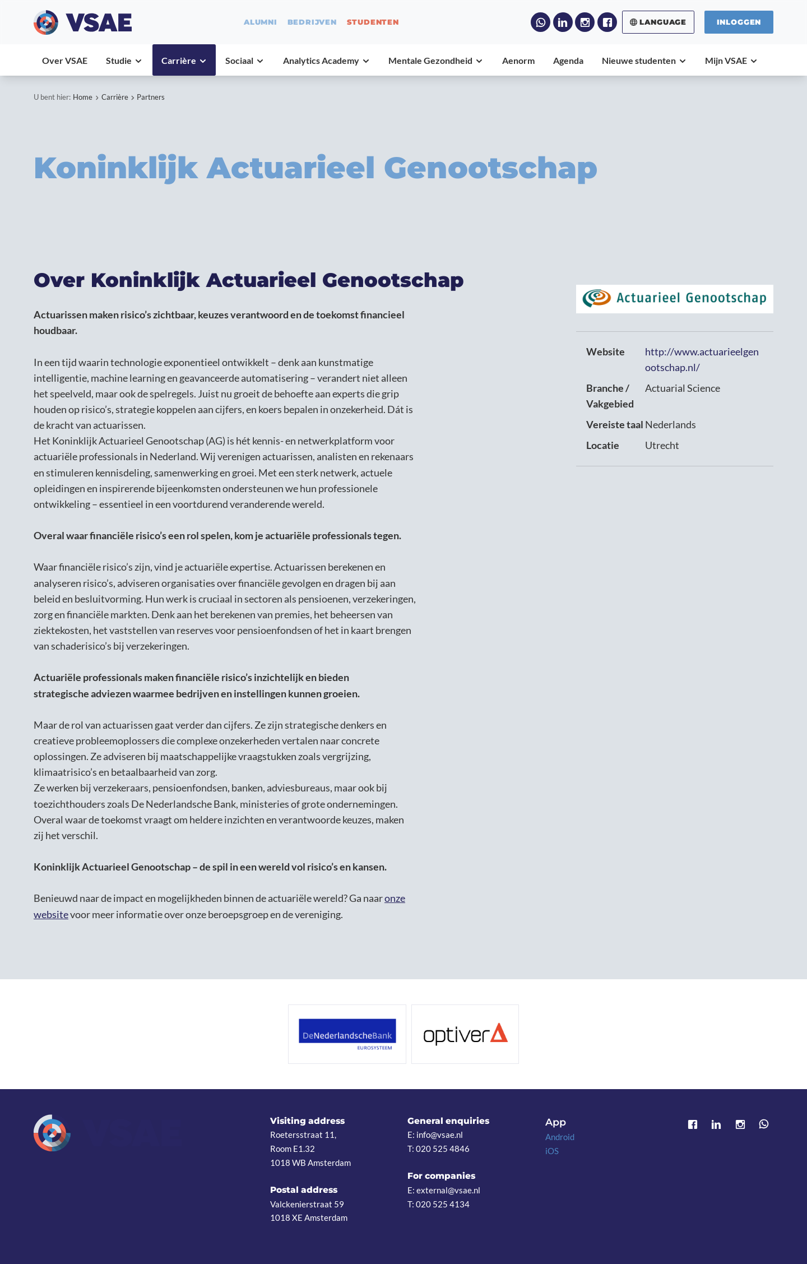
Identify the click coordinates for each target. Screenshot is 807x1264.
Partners (151, 96)
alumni (260, 22)
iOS (552, 1151)
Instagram (585, 22)
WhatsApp (540, 22)
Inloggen (739, 21)
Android (559, 1137)
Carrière (114, 96)
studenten (373, 22)
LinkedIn (563, 22)
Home (82, 96)
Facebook (607, 22)
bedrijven (312, 22)
